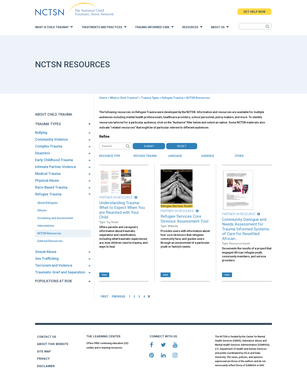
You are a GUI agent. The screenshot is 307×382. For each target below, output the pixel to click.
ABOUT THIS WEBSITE (53, 344)
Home (103, 97)
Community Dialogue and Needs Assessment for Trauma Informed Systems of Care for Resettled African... (245, 229)
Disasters (42, 153)
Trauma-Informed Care (154, 27)
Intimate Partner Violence (55, 167)
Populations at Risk (53, 281)
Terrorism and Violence (53, 265)
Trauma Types (150, 97)
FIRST (104, 296)
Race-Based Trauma (51, 187)
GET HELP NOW (254, 11)
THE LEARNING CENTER (103, 336)
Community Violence (51, 139)
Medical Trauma (47, 174)
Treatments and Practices (103, 27)
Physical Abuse (47, 180)
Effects (41, 210)
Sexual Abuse (45, 252)
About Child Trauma (53, 114)
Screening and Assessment (55, 218)
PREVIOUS (118, 296)
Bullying (41, 132)
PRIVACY (43, 358)
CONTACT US (46, 337)
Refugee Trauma (172, 97)
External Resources (49, 241)
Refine (104, 136)
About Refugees (47, 202)
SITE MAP (44, 351)
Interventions (45, 225)
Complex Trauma (48, 146)
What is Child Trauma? (54, 27)
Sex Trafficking (47, 258)
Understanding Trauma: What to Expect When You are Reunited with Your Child (122, 210)
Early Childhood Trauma (54, 160)
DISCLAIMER (46, 366)
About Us (220, 27)
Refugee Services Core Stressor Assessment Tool (184, 219)
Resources (192, 27)
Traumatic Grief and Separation (60, 272)
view (104, 274)
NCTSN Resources (49, 233)
